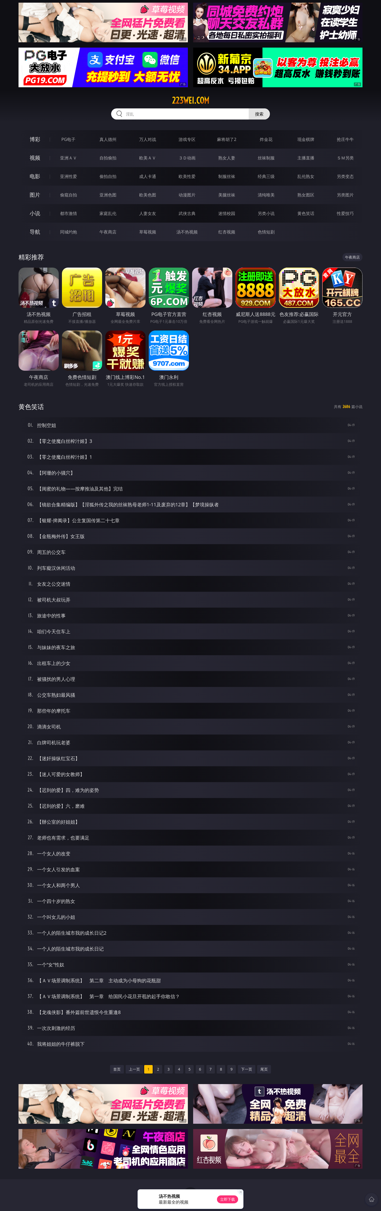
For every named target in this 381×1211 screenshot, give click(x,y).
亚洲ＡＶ (68, 158)
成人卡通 (147, 176)
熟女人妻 (226, 158)
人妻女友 (147, 213)
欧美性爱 (187, 176)
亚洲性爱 (68, 176)
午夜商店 (107, 232)
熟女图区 (305, 195)
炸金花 (266, 139)
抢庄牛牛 (345, 139)
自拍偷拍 (107, 158)
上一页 (134, 1069)
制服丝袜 (226, 176)
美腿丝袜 (226, 195)
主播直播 (305, 158)
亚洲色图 (107, 195)
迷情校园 (226, 213)
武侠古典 (187, 213)
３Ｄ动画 (187, 158)
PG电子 (68, 139)
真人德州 (107, 139)
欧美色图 (147, 195)
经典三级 (266, 176)
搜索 (259, 114)
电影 (35, 176)
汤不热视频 (187, 232)
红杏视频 (226, 232)
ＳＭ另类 (345, 158)
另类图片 (345, 195)
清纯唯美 (266, 195)
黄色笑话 (305, 213)
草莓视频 (147, 232)
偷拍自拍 (107, 176)
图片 (35, 194)
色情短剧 (266, 232)
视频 (35, 157)
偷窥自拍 (68, 195)
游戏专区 (187, 139)
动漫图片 (187, 195)
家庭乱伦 (107, 213)
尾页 (264, 1069)
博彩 (35, 139)
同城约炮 (68, 232)
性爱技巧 (345, 213)
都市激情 (68, 213)
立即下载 (227, 1199)
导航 (35, 231)
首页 (117, 1069)
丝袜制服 (266, 158)
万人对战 (147, 139)
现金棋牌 (305, 139)
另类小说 (266, 213)
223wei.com (190, 100)
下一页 (246, 1069)
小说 (35, 213)
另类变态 (345, 176)
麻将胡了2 (226, 139)
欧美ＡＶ (147, 158)
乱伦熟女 (305, 176)
